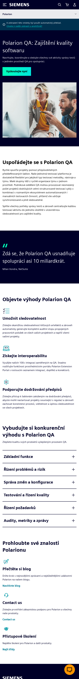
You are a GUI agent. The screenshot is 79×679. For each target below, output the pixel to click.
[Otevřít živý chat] (69, 669)
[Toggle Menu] (5, 4)
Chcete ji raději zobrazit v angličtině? (24, 26)
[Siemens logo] (19, 4)
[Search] (59, 5)
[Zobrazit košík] (67, 5)
